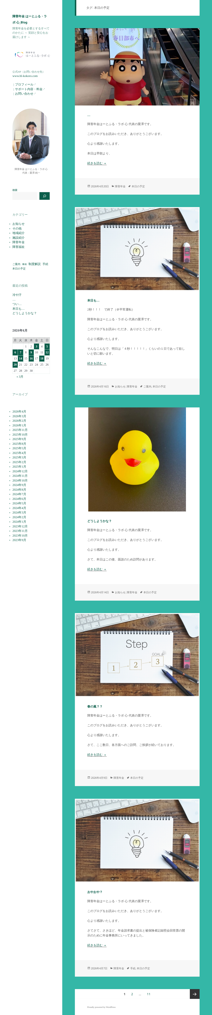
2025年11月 (19, 430)
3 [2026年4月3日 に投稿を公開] (36, 346)
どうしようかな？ (24, 313)
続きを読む (96, 163)
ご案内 (147, 386)
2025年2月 (19, 462)
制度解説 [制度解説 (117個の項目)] (34, 264)
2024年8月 (19, 489)
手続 (133, 968)
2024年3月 (19, 512)
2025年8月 (19, 443)
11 (149, 994)
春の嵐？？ (95, 706)
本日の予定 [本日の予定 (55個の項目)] (19, 268)
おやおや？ (95, 892)
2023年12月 (20, 526)
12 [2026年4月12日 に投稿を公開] (47, 352)
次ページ (195, 994)
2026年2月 (19, 420)
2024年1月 (19, 521)
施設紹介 (18, 237)
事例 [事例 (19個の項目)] (24, 264)
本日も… (18, 308)
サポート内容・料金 (29, 89)
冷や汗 (17, 294)
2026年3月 (19, 416)
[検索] (44, 196)
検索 (14, 190)
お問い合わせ (24, 93)
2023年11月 (19, 530)
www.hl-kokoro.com (25, 76)
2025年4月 (19, 453)
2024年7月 (19, 494)
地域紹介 (18, 233)
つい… (17, 304)
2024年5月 (19, 503)
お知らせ (18, 223)
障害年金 (18, 242)
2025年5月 (19, 448)
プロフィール (24, 84)
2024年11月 (19, 475)
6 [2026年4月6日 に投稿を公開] (15, 352)
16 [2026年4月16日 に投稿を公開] (31, 358)
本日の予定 (138, 186)
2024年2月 (19, 517)
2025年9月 (19, 439)
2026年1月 (19, 425)
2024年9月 (19, 485)
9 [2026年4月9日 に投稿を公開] (31, 352)
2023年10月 (20, 535)
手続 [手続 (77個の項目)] (45, 264)
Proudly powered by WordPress (101, 1007)
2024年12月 (20, 471)
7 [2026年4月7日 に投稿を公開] (20, 352)
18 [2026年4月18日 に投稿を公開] (41, 358)
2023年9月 (19, 540)
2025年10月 (20, 434)
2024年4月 (19, 508)
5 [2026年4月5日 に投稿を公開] (47, 346)
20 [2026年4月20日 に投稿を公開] (15, 364)
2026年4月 (19, 411)
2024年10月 (20, 480)
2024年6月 (19, 498)
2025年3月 (19, 457)
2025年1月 (19, 466)
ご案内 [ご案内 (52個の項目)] (16, 264)
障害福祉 (18, 246)
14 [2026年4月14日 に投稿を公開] (20, 358)
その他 (17, 228)
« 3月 (19, 376)
